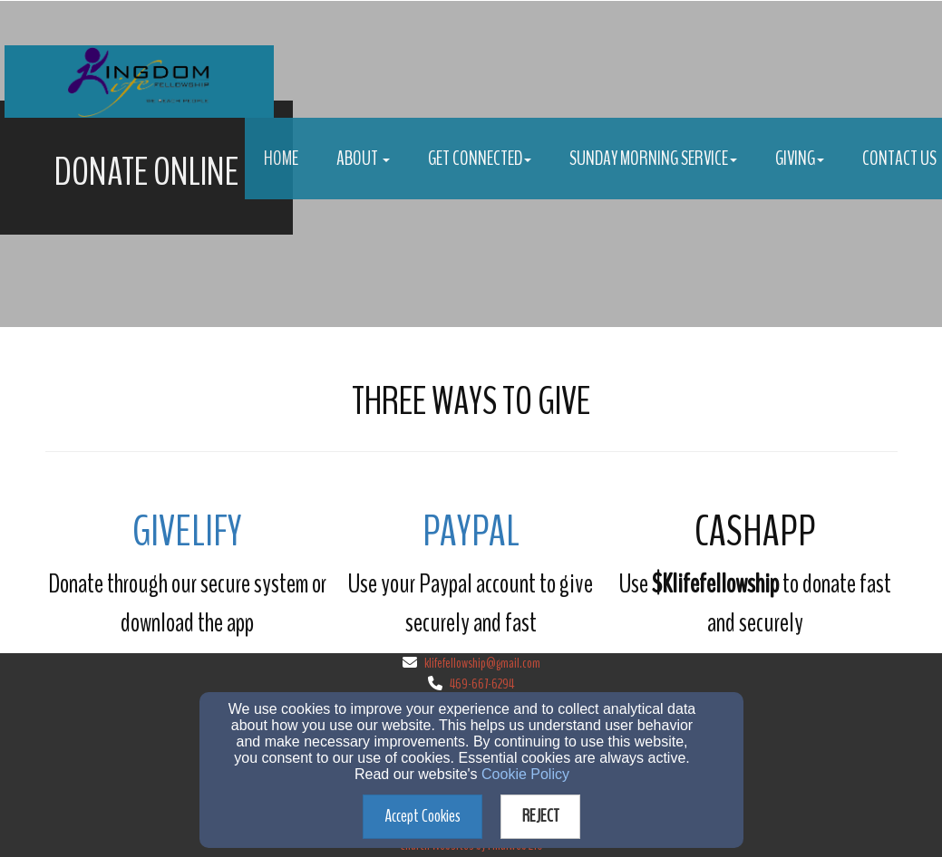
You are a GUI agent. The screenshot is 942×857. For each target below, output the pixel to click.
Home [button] (281, 158)
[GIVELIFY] (187, 536)
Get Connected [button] (479, 158)
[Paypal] (471, 536)
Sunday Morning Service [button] (653, 158)
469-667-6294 (482, 684)
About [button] (363, 158)
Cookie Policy (525, 774)
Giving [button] (799, 158)
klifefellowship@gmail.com (482, 663)
